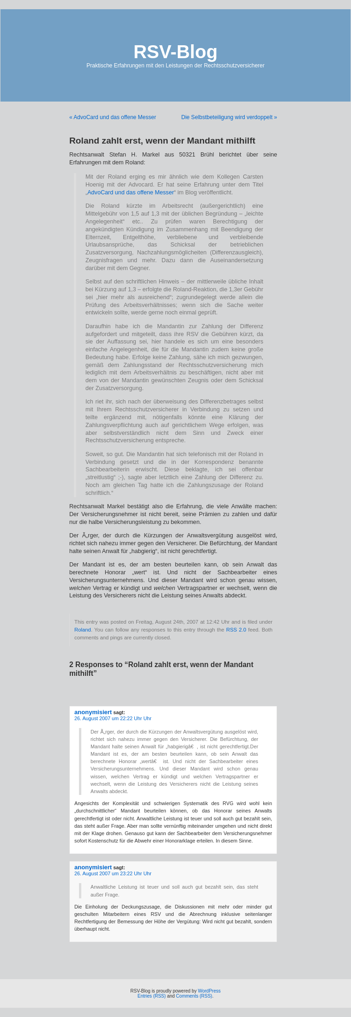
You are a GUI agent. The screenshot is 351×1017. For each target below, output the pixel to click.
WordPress (209, 990)
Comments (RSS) (194, 996)
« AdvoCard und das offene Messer (112, 117)
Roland (82, 629)
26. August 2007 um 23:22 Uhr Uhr (112, 873)
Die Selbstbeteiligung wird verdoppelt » (229, 117)
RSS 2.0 (236, 629)
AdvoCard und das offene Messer (130, 192)
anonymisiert (93, 712)
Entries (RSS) (152, 996)
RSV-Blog (175, 52)
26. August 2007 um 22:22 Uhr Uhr (112, 718)
